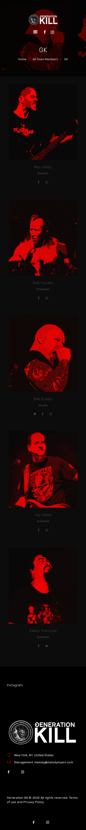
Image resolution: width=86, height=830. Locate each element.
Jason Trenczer (43, 631)
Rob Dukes (43, 399)
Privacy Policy (33, 802)
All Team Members (45, 59)
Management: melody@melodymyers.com (43, 762)
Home (22, 59)
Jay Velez (43, 515)
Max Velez (43, 167)
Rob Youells (43, 283)
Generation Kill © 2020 (23, 797)
